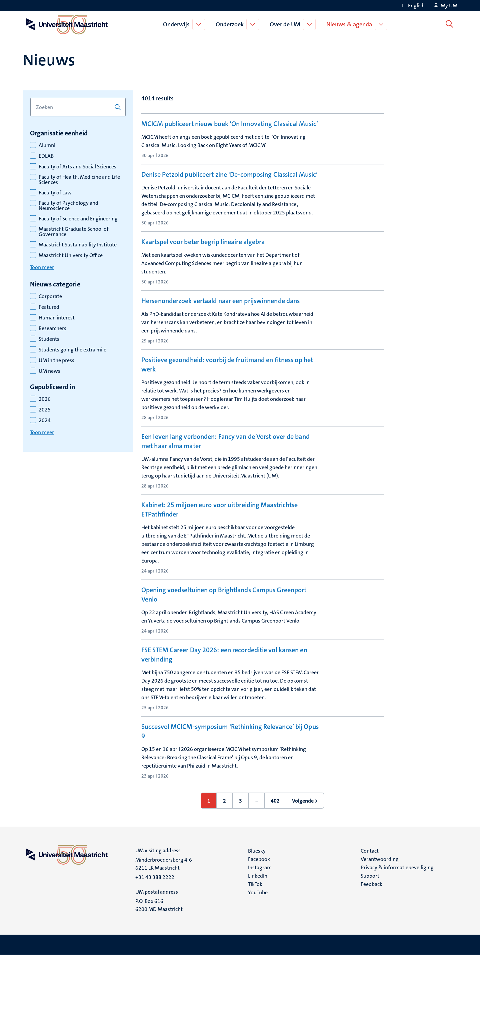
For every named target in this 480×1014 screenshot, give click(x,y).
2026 (45, 399)
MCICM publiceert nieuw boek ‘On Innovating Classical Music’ (229, 123)
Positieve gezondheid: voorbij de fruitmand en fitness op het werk (227, 409)
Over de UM (286, 24)
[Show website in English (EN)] (412, 5)
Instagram (260, 926)
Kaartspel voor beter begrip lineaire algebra (203, 264)
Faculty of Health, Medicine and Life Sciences (79, 179)
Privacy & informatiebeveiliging (397, 926)
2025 (45, 409)
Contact (370, 909)
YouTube (258, 951)
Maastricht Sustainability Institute (78, 244)
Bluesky (257, 909)
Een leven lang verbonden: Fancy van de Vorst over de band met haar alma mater (225, 486)
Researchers (52, 328)
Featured (49, 307)
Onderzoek (231, 24)
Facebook (259, 918)
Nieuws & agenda (350, 24)
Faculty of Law (55, 192)
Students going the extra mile (72, 349)
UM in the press (56, 360)
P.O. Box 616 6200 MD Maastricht (159, 964)
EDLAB (46, 156)
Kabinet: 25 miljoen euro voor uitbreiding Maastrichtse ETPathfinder (219, 556)
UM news (49, 371)
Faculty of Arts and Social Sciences (77, 166)
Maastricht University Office (71, 255)
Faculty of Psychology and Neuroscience (68, 205)
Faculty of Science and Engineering (78, 218)
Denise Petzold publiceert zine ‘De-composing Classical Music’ (229, 194)
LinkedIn (257, 934)
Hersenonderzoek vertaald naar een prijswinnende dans (220, 334)
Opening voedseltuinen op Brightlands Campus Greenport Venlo (223, 641)
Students (49, 339)
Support (370, 934)
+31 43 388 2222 (154, 936)
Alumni (47, 145)
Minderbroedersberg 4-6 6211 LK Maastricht (163, 922)
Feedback (371, 943)
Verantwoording (380, 918)
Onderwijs (177, 24)
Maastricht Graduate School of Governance (74, 231)
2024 (45, 420)
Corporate (50, 296)
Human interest (57, 317)
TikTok (255, 943)
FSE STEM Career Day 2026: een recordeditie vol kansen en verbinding (224, 712)
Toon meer (42, 267)
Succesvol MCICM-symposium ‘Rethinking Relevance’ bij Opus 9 (230, 788)
